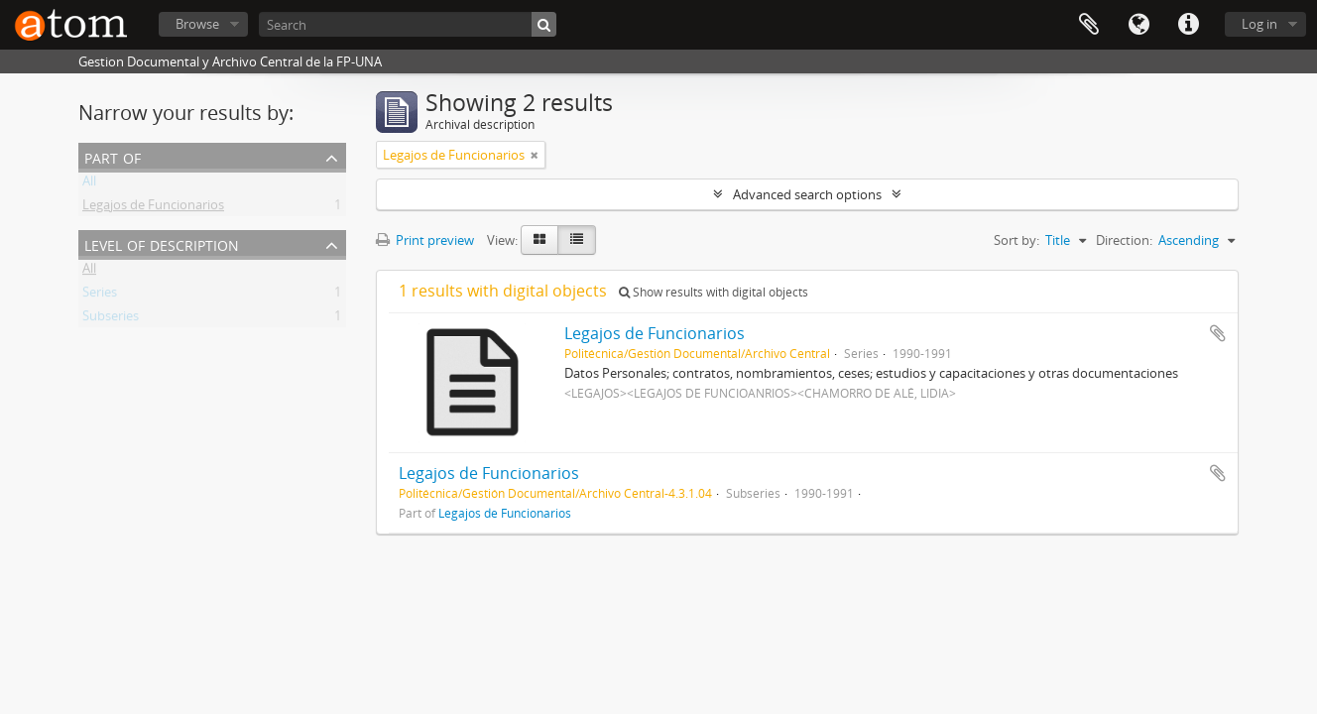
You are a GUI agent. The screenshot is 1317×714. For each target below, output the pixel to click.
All (89, 184)
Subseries (110, 319)
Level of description (161, 243)
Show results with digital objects (713, 292)
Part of (112, 156)
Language (1138, 25)
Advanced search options (807, 194)
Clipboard (1089, 25)
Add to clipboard (1218, 333)
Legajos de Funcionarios (153, 208)
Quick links (1188, 25)
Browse (197, 24)
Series (99, 295)
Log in (1259, 24)
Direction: (1124, 240)
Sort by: (1016, 240)
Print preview (425, 240)
